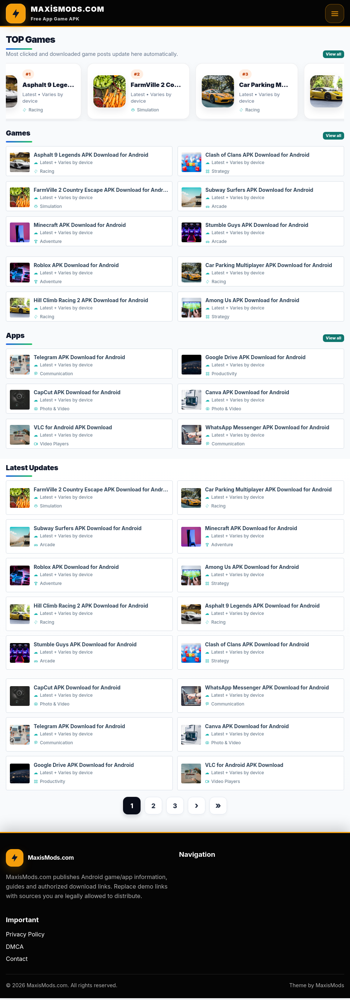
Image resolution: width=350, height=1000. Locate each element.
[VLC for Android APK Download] (89, 434)
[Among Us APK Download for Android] (261, 307)
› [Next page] (198, 806)
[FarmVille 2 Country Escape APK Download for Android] (149, 91)
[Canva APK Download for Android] (261, 399)
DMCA (14, 948)
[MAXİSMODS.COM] (55, 13)
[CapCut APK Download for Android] (89, 399)
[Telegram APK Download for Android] (89, 364)
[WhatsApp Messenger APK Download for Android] (261, 434)
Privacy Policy (25, 936)
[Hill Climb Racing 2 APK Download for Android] (89, 307)
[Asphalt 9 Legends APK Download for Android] (89, 161)
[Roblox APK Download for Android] (89, 272)
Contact (16, 960)
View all (333, 54)
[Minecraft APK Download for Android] (89, 232)
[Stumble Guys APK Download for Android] (261, 232)
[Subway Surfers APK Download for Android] (261, 197)
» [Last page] (222, 806)
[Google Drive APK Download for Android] (261, 364)
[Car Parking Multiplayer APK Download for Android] (257, 91)
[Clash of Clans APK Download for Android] (261, 161)
